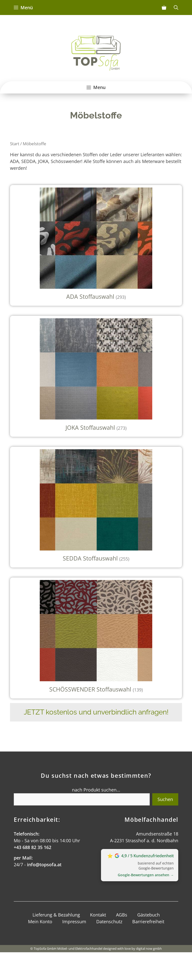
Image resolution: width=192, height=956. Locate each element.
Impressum (74, 921)
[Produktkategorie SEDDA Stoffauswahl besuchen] (96, 507)
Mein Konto (40, 921)
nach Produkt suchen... (96, 790)
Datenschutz (109, 921)
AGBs (121, 915)
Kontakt (98, 915)
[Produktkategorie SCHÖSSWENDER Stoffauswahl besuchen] (96, 638)
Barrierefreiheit (148, 921)
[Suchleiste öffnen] (176, 7)
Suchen (165, 799)
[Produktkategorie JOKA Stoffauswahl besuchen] (96, 376)
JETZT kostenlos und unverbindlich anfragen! (96, 712)
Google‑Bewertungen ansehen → (146, 874)
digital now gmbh (149, 948)
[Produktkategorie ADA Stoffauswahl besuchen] (96, 246)
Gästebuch (148, 915)
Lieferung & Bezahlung (56, 915)
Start (14, 143)
